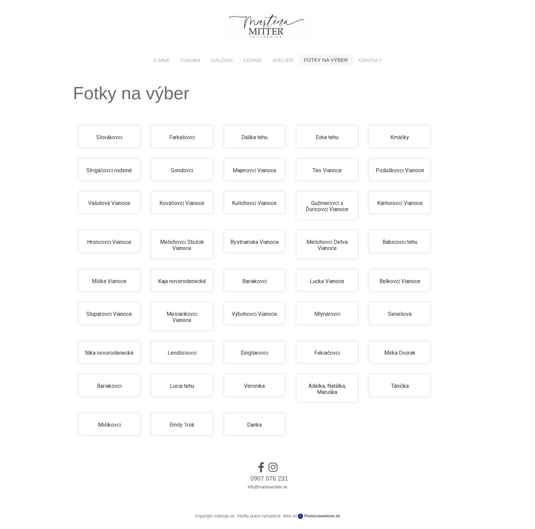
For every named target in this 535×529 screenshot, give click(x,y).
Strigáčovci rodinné (109, 170)
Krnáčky (399, 137)
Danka (254, 425)
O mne (161, 60)
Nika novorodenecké (109, 353)
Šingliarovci (254, 353)
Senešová (399, 314)
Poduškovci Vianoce (400, 170)
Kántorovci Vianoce (400, 203)
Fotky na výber (326, 60)
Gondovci (182, 170)
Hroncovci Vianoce (109, 242)
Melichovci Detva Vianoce (327, 245)
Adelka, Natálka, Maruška (327, 389)
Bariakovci (254, 281)
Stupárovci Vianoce (109, 314)
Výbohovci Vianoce (254, 314)
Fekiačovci (327, 353)
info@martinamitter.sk (267, 487)
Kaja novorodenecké (182, 281)
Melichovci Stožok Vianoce (182, 245)
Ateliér (283, 60)
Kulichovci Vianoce (254, 203)
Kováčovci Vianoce (181, 203)
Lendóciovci (182, 353)
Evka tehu (327, 137)
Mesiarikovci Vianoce (182, 317)
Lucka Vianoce (327, 281)
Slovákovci (109, 137)
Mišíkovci (109, 425)
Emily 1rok (182, 425)
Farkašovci (182, 137)
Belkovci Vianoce (399, 281)
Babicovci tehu (399, 242)
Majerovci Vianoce (254, 170)
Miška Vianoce (109, 281)
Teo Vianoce (327, 170)
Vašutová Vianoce (109, 203)
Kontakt (370, 60)
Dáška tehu (254, 137)
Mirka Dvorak (400, 353)
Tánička (400, 386)
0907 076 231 (269, 478)
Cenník (253, 60)
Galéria (222, 60)
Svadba (190, 60)
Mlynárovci (327, 314)
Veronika (254, 386)
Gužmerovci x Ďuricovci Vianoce (327, 206)
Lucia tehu (182, 386)
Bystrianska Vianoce (254, 242)
